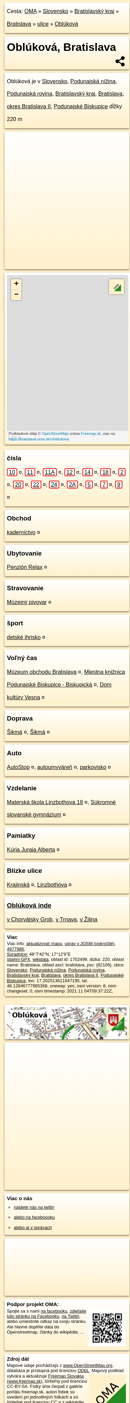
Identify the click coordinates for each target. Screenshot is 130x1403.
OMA (30, 11)
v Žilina (89, 907)
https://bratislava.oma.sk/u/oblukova (39, 439)
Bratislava (19, 24)
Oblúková (66, 24)
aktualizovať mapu (44, 930)
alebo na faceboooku (34, 1204)
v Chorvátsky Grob (29, 907)
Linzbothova (52, 872)
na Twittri (70, 1303)
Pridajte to (54, 1400)
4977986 (15, 936)
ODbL (83, 1357)
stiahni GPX (18, 947)
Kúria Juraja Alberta (31, 837)
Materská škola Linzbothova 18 (45, 789)
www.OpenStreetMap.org (87, 1352)
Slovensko (55, 11)
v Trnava (66, 907)
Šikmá (14, 720)
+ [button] (16, 284)
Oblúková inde (29, 893)
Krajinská (18, 872)
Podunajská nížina (93, 81)
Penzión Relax (24, 555)
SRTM (72, 1394)
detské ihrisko (24, 624)
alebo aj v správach (33, 1214)
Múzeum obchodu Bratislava (42, 659)
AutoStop (18, 754)
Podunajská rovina (29, 94)
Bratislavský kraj (94, 11)
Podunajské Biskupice (81, 106)
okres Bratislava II (29, 106)
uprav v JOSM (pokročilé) (89, 930)
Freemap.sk (91, 433)
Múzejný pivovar (27, 589)
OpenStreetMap (55, 433)
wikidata (41, 947)
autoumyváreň (54, 754)
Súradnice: (17, 941)
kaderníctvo (21, 520)
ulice (43, 24)
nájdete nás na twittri (34, 1194)
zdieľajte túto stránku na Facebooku (46, 1301)
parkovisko (93, 754)
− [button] (16, 295)
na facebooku (54, 1298)
